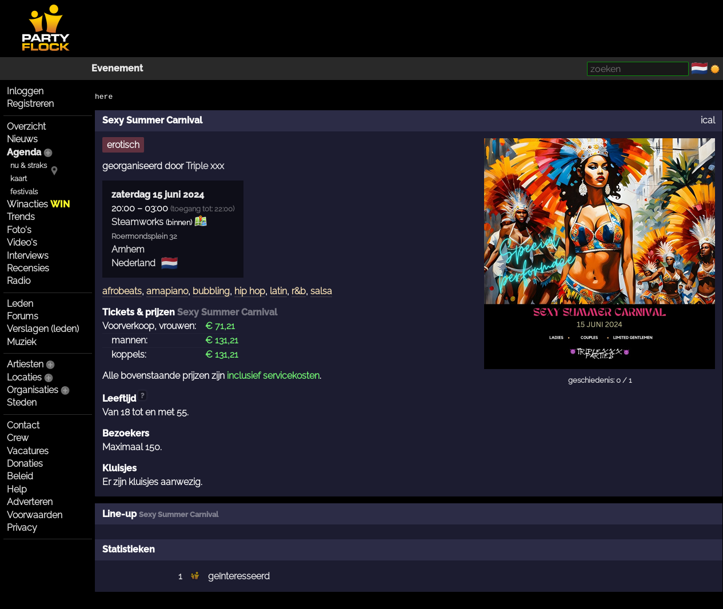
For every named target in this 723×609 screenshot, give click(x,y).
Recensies (28, 268)
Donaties (25, 463)
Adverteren (30, 501)
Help (17, 489)
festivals (24, 191)
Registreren (30, 103)
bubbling (211, 291)
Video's (22, 242)
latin (278, 291)
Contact (23, 425)
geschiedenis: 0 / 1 (600, 380)
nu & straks (28, 165)
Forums (22, 316)
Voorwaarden (34, 515)
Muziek (21, 341)
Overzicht (26, 126)
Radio (18, 280)
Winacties (38, 204)
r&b (298, 291)
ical (708, 120)
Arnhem (128, 249)
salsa (321, 291)
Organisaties (32, 389)
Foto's (19, 230)
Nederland (133, 263)
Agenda (24, 152)
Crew (18, 437)
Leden (20, 303)
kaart (18, 178)
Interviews (28, 255)
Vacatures (28, 451)
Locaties (24, 377)
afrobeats (122, 291)
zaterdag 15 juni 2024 (157, 194)
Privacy (22, 527)
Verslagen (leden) (43, 328)
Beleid (20, 476)
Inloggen (25, 91)
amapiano (167, 291)
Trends (21, 216)
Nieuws (22, 139)
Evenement (117, 68)
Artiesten (25, 364)
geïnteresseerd (239, 576)
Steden (22, 402)
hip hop (249, 291)
